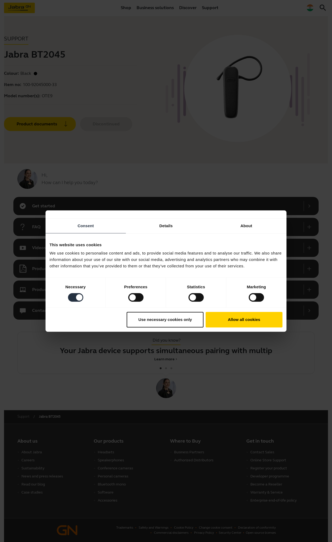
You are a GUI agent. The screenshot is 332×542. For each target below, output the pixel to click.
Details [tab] (166, 225)
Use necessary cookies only (165, 319)
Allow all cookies (244, 319)
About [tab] (246, 225)
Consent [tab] (86, 225)
